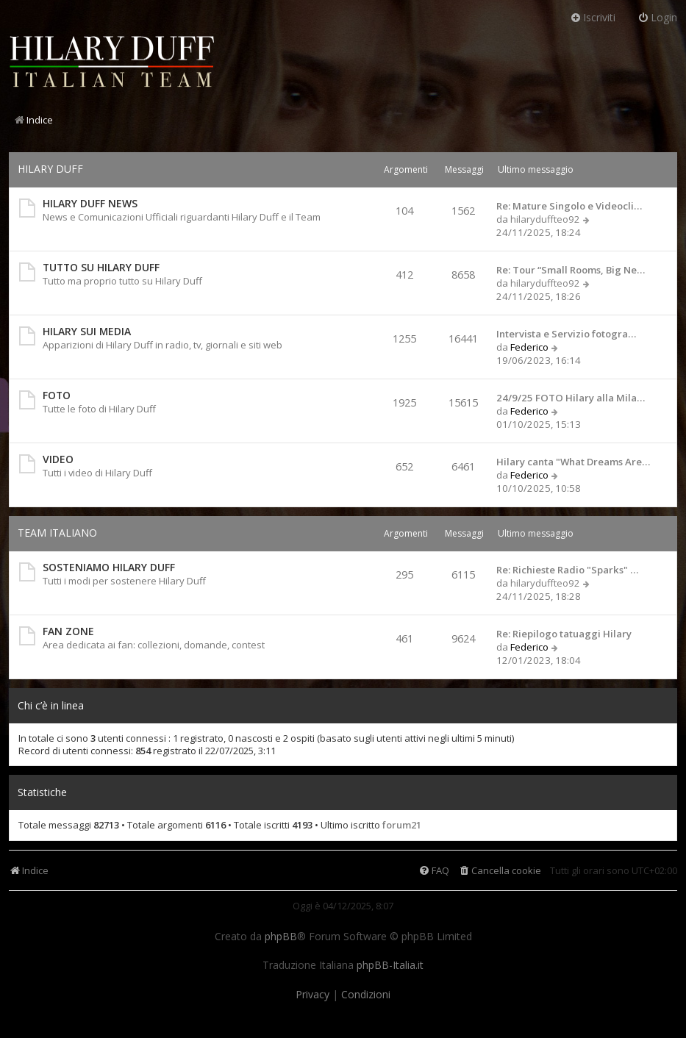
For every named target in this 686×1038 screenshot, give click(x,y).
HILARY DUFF (50, 169)
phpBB (281, 936)
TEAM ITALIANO (57, 533)
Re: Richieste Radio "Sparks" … (567, 569)
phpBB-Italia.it (390, 965)
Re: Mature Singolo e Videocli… (569, 205)
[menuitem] (499, 870)
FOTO (57, 395)
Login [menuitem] (657, 17)
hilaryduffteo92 (545, 219)
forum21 (401, 825)
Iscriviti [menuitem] (592, 17)
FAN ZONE (68, 631)
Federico (529, 347)
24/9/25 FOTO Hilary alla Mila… (570, 397)
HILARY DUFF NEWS (90, 203)
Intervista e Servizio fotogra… (566, 333)
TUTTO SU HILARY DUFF (101, 267)
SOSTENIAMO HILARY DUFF (109, 567)
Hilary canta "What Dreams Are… (573, 461)
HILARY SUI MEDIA (87, 331)
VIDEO (58, 459)
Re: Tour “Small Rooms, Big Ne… (570, 269)
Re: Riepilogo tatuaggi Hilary (564, 633)
